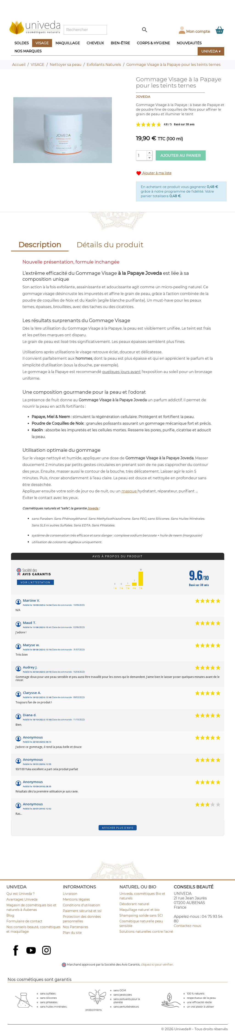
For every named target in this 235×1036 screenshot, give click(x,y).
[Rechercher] (85, 30)
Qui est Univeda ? (20, 894)
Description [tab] (39, 244)
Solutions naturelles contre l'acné (146, 931)
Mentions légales (76, 899)
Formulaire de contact (24, 921)
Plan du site (72, 933)
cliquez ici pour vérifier (157, 964)
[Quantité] (141, 155)
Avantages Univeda (21, 899)
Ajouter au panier (180, 155)
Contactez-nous (187, 926)
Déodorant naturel (134, 904)
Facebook (16, 955)
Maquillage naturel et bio (139, 910)
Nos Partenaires (75, 927)
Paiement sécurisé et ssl (82, 911)
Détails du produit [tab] (110, 244)
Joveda (93, 508)
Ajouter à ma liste (153, 173)
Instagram (47, 951)
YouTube (31, 951)
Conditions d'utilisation (81, 905)
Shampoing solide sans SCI (141, 915)
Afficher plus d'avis (117, 827)
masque (130, 491)
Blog (10, 915)
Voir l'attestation (35, 582)
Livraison (70, 894)
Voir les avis (181, 124)
